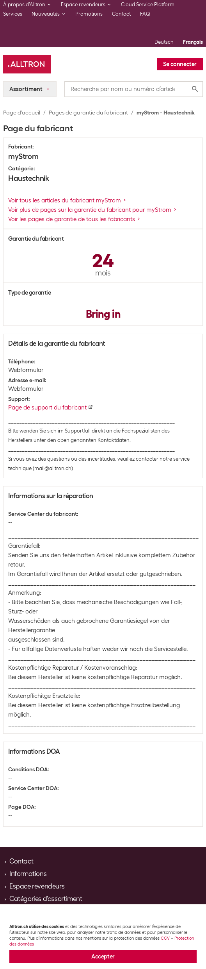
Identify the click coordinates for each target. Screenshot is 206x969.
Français (193, 42)
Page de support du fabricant (50, 407)
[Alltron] (27, 64)
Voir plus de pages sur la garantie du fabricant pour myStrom (93, 209)
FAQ (145, 14)
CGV (165, 938)
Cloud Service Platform (147, 4)
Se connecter (180, 64)
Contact (121, 14)
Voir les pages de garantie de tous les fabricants (74, 219)
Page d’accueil (21, 112)
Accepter (103, 956)
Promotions (89, 14)
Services (12, 14)
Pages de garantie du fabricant (88, 112)
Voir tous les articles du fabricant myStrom (67, 200)
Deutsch (164, 42)
